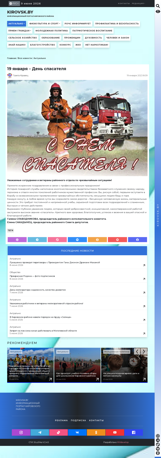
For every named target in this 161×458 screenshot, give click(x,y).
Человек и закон (117, 38)
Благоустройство (42, 45)
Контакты (124, 3)
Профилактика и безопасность (117, 23)
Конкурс (65, 45)
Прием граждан (19, 31)
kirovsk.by (30, 13)
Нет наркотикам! (96, 45)
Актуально (15, 23)
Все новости (25, 58)
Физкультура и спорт (44, 23)
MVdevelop (123, 442)
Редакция (138, 3)
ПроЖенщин (72, 38)
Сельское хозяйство (22, 38)
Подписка (78, 420)
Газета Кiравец (20, 75)
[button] (137, 351)
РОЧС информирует (78, 23)
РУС (15, 3)
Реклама (61, 420)
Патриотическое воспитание (92, 31)
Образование (51, 38)
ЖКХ (78, 45)
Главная (11, 58)
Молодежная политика (52, 31)
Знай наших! (17, 45)
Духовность (93, 38)
